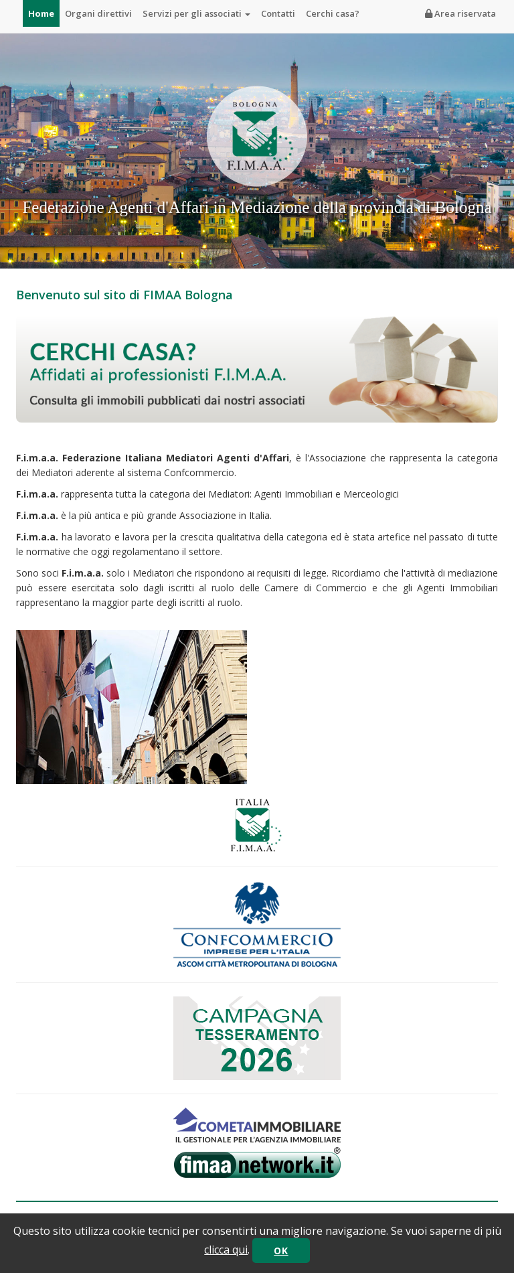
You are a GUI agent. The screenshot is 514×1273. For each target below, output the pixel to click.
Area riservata (460, 13)
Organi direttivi (98, 13)
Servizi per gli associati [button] (196, 13)
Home (41, 13)
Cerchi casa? (332, 13)
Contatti (278, 13)
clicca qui (226, 1249)
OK (281, 1250)
